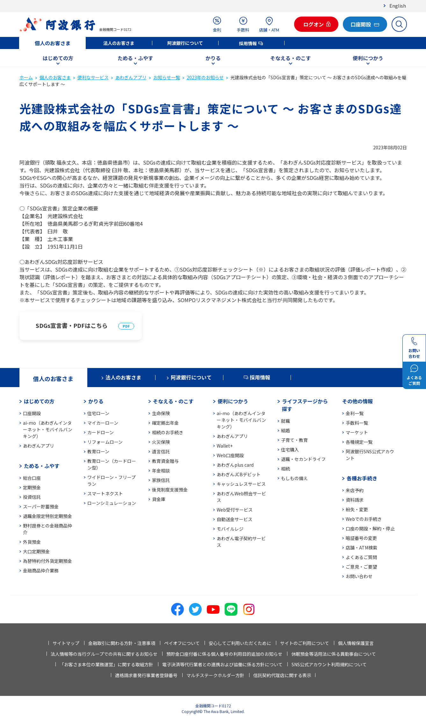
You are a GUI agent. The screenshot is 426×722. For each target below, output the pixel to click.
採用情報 (248, 43)
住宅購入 (290, 449)
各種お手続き (362, 478)
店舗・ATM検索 (361, 547)
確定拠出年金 (165, 423)
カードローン (100, 432)
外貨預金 (32, 542)
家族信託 (161, 480)
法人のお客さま (118, 43)
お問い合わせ (359, 576)
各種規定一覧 (359, 442)
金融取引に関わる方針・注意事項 (121, 643)
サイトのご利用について (304, 643)
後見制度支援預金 (170, 489)
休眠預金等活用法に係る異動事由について (333, 654)
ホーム (26, 77)
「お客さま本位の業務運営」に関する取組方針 (106, 664)
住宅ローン (98, 413)
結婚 (285, 430)
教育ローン (98, 451)
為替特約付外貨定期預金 (47, 561)
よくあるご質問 (361, 557)
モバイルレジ (230, 529)
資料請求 (355, 500)
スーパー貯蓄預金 (41, 506)
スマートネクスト (105, 493)
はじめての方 (58, 58)
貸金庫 (158, 499)
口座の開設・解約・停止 (370, 528)
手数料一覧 (357, 423)
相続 (285, 468)
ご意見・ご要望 (361, 566)
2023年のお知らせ (205, 77)
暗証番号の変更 (361, 538)
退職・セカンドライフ (303, 459)
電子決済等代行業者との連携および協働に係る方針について (222, 664)
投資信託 (32, 497)
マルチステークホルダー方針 (215, 675)
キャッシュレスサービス (241, 484)
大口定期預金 (36, 551)
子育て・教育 (294, 440)
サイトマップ (66, 643)
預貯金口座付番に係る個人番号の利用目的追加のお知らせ (224, 654)
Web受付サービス (235, 509)
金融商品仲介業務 (41, 570)
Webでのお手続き (364, 519)
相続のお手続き (167, 432)
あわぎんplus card (235, 465)
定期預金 (32, 487)
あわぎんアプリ (131, 77)
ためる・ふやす (135, 58)
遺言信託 (161, 451)
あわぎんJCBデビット (239, 474)
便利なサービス (93, 77)
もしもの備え (294, 478)
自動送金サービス (234, 519)
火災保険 (161, 442)
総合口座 (32, 478)
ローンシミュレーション (111, 503)
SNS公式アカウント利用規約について (329, 664)
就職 (285, 421)
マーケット (357, 432)
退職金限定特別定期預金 (47, 516)
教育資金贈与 (165, 461)
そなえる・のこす (290, 58)
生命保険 (161, 413)
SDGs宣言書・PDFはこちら (72, 325)
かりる (213, 58)
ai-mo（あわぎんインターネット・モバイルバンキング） (47, 429)
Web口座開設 (230, 455)
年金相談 (161, 470)
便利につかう (368, 58)
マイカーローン (102, 423)
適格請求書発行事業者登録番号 (146, 675)
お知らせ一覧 (166, 77)
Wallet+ (225, 445)
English (397, 5)
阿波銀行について (185, 43)
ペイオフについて (182, 643)
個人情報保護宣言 (356, 643)
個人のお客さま (52, 43)
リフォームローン (105, 442)
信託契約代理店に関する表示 (282, 675)
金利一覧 (355, 413)
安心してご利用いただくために (240, 643)
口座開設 (32, 413)
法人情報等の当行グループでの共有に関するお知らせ (104, 654)
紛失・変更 (357, 509)
